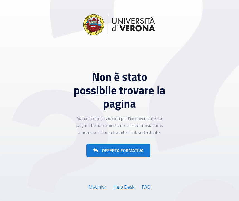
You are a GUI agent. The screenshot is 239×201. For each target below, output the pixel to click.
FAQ (146, 187)
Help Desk (124, 187)
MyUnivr (97, 187)
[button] (118, 150)
